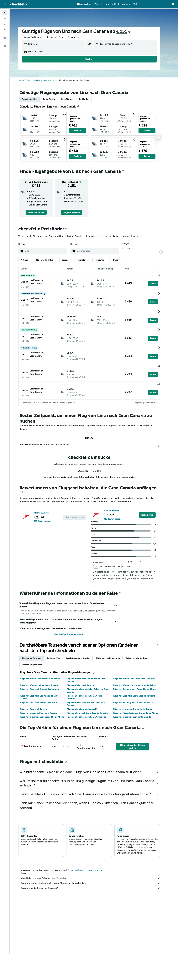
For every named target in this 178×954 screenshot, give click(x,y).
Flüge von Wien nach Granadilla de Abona (44, 667)
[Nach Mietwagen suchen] (4, 24)
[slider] (165, 252)
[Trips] (4, 38)
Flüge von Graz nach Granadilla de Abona (44, 678)
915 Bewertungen (47, 509)
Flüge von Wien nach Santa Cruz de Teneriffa (139, 667)
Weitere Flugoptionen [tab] (36, 653)
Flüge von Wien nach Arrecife (85, 674)
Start (24, 80)
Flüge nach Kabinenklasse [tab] (113, 647)
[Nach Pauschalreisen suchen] (4, 30)
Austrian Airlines (46, 501)
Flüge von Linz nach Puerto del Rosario (43, 701)
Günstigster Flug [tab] (34, 99)
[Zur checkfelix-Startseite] (18, 4)
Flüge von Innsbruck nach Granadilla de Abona (47, 705)
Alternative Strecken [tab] (36, 647)
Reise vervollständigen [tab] (141, 647)
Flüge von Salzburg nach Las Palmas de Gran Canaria (92, 679)
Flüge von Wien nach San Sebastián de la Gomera (90, 692)
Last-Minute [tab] (71, 99)
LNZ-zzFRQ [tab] (87, 459)
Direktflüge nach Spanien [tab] (83, 647)
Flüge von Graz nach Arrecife (38, 698)
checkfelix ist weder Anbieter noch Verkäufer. (95, 866)
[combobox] (36, 37)
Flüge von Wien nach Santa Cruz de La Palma (139, 674)
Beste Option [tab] (54, 99)
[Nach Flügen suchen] (4, 13)
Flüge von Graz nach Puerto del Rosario (43, 691)
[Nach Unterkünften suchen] (4, 18)
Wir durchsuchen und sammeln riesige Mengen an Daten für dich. (95, 871)
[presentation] (134, 31)
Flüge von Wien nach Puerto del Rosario (43, 674)
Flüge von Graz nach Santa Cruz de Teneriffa (139, 684)
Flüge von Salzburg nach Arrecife (86, 698)
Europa (32, 80)
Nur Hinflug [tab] (88, 99)
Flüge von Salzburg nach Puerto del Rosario (138, 691)
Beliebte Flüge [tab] (58, 647)
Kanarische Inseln (54, 80)
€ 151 (126, 31)
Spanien (41, 80)
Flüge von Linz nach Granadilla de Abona (137, 698)
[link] (40, 212)
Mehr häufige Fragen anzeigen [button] (72, 623)
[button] (5, 4)
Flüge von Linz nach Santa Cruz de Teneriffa (92, 701)
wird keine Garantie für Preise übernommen (90, 859)
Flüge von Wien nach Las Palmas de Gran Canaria (90, 668)
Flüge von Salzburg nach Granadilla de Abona (139, 678)
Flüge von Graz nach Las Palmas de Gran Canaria (44, 685)
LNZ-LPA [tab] (94, 426)
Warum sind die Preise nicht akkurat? (95, 876)
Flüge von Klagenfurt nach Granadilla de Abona (140, 701)
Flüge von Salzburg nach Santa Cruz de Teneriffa (89, 685)
